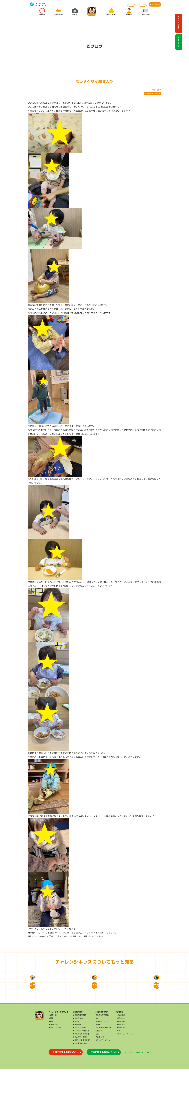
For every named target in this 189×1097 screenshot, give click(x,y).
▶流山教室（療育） (80, 1065)
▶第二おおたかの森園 (81, 1062)
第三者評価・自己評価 (103, 1055)
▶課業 (51, 1046)
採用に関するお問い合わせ (104, 1080)
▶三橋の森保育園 (79, 1043)
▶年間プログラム (55, 1055)
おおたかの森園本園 (152, 93)
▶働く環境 (120, 1043)
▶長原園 (76, 1049)
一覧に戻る (94, 946)
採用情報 (129, 12)
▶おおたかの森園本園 (81, 1058)
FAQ (97, 1046)
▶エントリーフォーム (124, 1062)
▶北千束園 (77, 1052)
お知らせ (142, 4)
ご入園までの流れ (102, 1043)
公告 (97, 1062)
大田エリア (37, 3)
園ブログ (75, 12)
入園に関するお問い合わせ (65, 1080)
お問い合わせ (155, 4)
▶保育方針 (53, 1043)
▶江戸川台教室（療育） (82, 1068)
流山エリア (45, 3)
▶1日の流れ (53, 1052)
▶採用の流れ (121, 1046)
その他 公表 (99, 1065)
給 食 (44, 5)
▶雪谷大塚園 (78, 1046)
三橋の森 (37, 5)
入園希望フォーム (102, 1049)
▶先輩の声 (120, 1055)
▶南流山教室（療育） (81, 1071)
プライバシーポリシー (103, 1068)
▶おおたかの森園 (79, 1055)
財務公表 (98, 1058)
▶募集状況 (120, 1052)
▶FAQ (118, 1058)
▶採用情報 (120, 1049)
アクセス (131, 4)
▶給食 (51, 1049)
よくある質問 (145, 12)
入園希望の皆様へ (111, 12)
